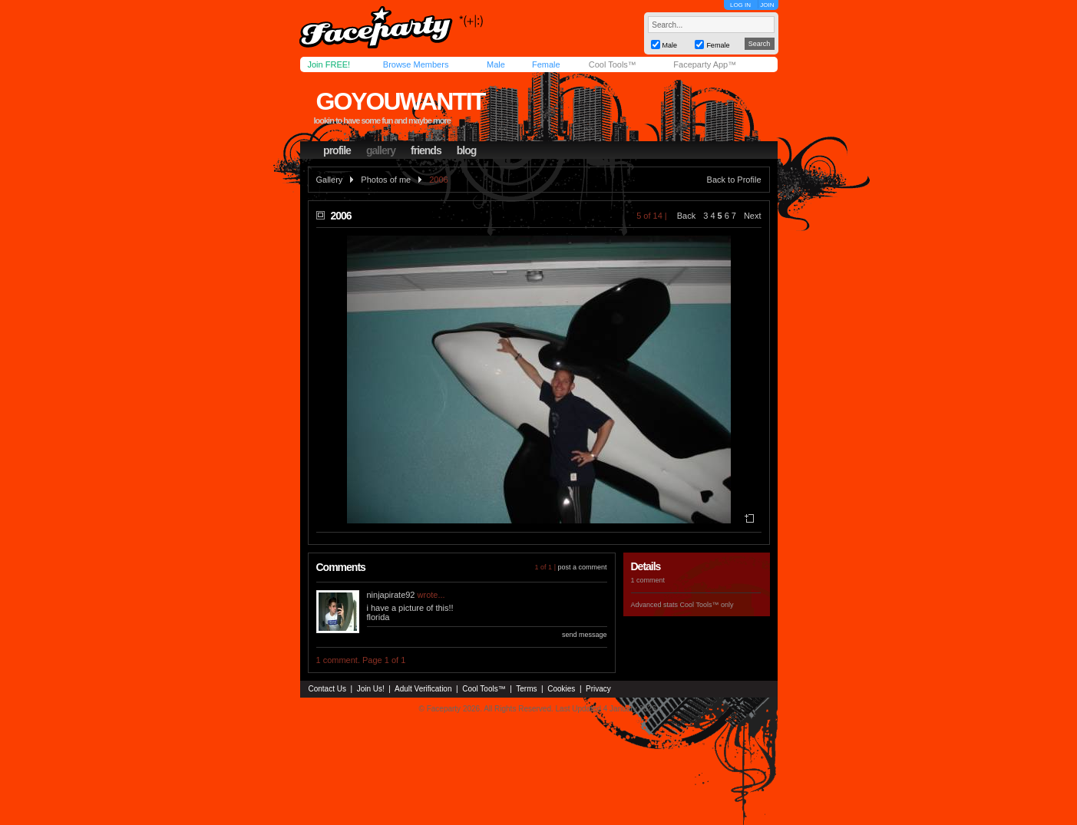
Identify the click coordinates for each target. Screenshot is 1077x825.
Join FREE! (329, 64)
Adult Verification (423, 689)
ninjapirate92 (391, 594)
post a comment (581, 567)
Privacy (598, 689)
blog (467, 150)
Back (686, 215)
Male (496, 64)
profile (337, 150)
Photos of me (386, 179)
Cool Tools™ (612, 64)
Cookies (561, 689)
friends (426, 150)
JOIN (767, 5)
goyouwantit (400, 101)
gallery (380, 150)
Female (546, 64)
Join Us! (371, 689)
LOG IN (740, 5)
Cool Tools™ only (707, 605)
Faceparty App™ (704, 64)
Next (752, 215)
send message (584, 635)
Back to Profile (734, 179)
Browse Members (416, 64)
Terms (526, 689)
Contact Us (327, 689)
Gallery (329, 179)
